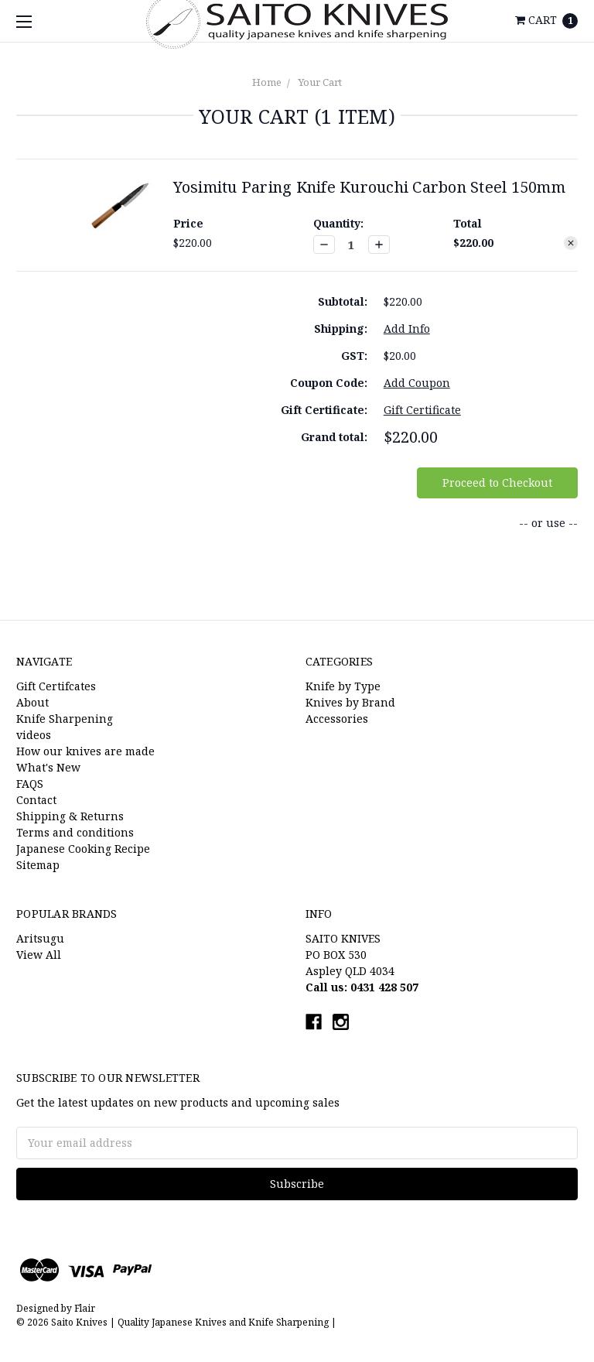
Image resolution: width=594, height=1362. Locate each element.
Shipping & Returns (70, 816)
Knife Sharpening (64, 718)
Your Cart (320, 82)
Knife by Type (343, 686)
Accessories (337, 718)
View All (38, 954)
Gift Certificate (422, 409)
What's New (48, 767)
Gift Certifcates (56, 686)
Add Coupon (417, 382)
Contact (36, 799)
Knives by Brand (350, 702)
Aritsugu (40, 938)
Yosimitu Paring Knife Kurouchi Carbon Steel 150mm (369, 186)
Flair (84, 1308)
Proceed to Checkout (497, 482)
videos (33, 734)
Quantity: (338, 223)
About (32, 702)
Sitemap (38, 864)
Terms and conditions (75, 832)
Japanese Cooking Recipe (83, 848)
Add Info (407, 328)
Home (267, 82)
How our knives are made (85, 751)
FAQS (29, 783)
